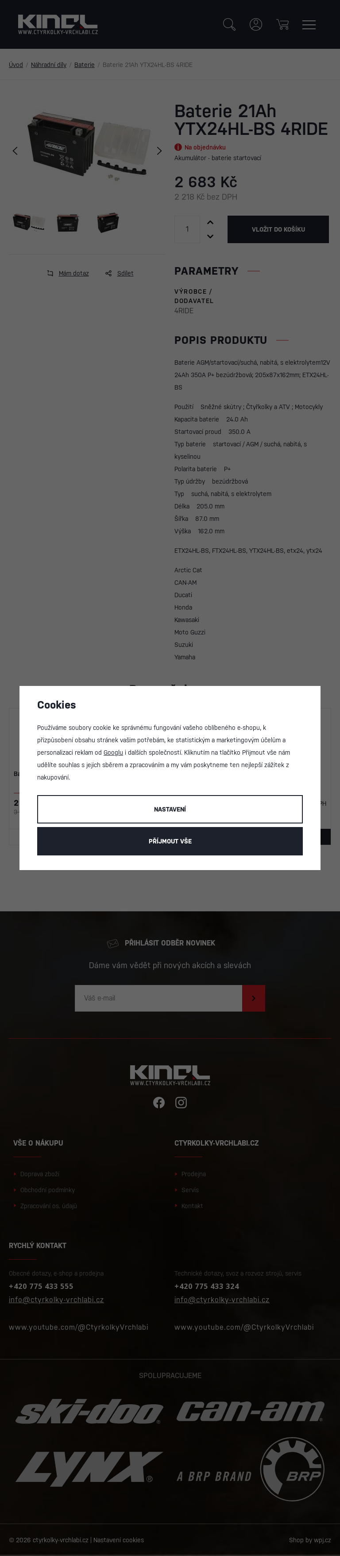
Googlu (113, 752)
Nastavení (170, 809)
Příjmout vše (170, 841)
